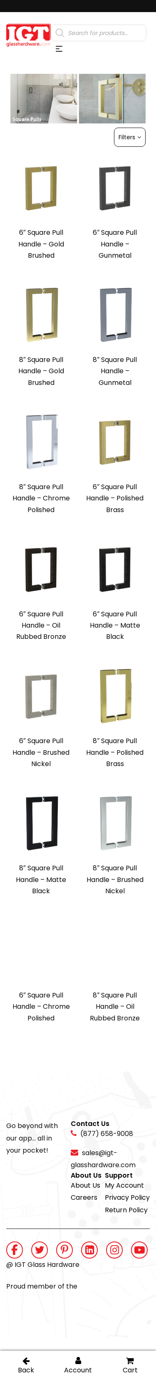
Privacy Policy (127, 1197)
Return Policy (126, 1210)
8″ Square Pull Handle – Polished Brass (115, 752)
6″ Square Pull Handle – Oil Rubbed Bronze (41, 625)
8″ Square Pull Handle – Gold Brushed (41, 371)
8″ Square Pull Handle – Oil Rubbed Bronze (115, 1006)
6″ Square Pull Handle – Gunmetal (115, 244)
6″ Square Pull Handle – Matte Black (115, 625)
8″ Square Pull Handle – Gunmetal (115, 371)
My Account (124, 1185)
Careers (84, 1197)
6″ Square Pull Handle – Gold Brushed (41, 244)
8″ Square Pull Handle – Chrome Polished (41, 498)
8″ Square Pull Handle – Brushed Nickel (115, 879)
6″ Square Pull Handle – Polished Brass (115, 498)
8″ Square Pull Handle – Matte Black (41, 879)
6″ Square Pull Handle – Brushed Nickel (40, 752)
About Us (85, 1185)
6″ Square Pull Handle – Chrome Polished (41, 1006)
